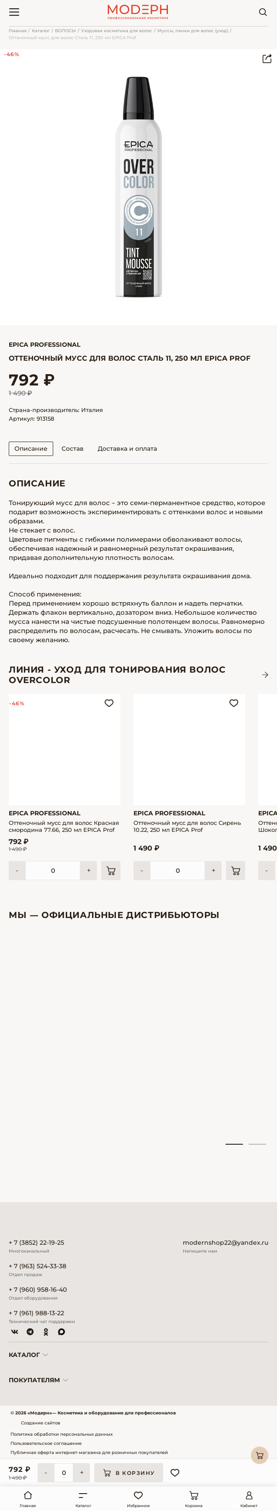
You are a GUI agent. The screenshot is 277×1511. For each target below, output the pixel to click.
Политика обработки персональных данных (61, 1434)
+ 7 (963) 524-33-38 (37, 1266)
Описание (31, 448)
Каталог (41, 31)
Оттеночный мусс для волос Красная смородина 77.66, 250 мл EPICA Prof (64, 826)
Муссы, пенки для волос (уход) (192, 31)
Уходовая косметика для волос (116, 31)
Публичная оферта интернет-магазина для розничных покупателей (89, 1452)
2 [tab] (257, 1144)
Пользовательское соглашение (46, 1443)
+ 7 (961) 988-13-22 (36, 1313)
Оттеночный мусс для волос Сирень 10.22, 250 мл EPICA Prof (187, 826)
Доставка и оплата (127, 448)
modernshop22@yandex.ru (225, 1242)
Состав (73, 448)
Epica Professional (44, 344)
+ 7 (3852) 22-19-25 (36, 1242)
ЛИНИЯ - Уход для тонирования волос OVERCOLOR (117, 674)
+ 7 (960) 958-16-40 (38, 1289)
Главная (18, 31)
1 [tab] (234, 1144)
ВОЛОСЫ (65, 31)
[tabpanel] (49, 1037)
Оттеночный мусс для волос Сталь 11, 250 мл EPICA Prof (72, 37)
